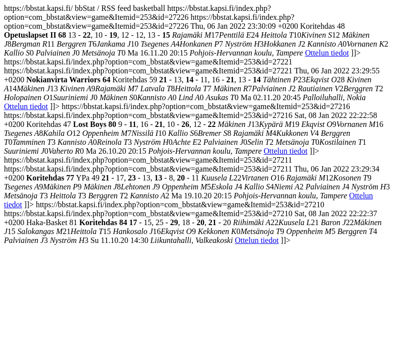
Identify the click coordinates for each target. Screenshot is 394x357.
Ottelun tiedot (327, 53)
